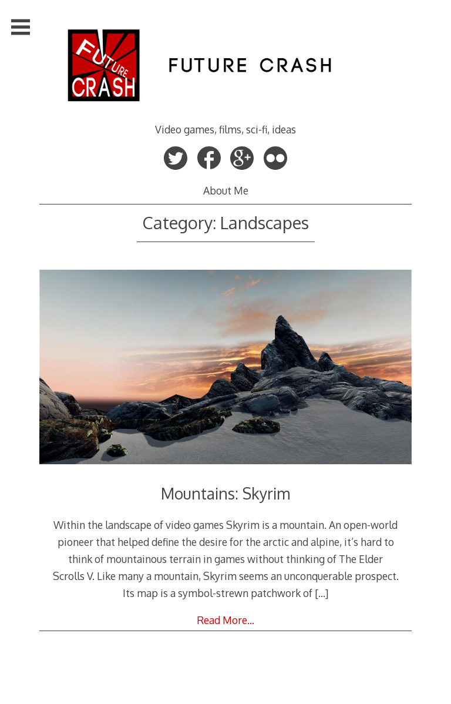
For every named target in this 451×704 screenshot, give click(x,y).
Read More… (225, 620)
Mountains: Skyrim (225, 493)
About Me (225, 190)
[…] (321, 592)
